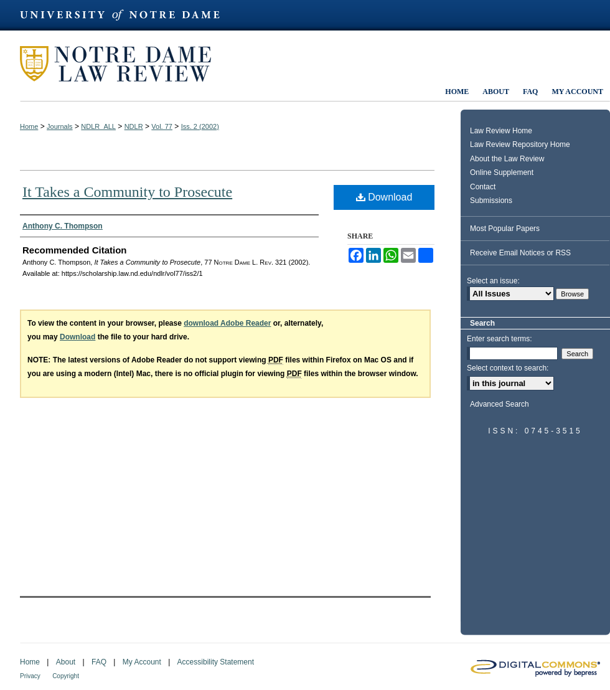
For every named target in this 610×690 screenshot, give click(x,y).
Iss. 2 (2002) (200, 126)
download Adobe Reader (227, 323)
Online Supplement (501, 172)
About (65, 662)
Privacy (30, 676)
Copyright (65, 676)
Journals (60, 126)
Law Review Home (501, 130)
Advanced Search (499, 404)
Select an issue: (493, 280)
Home (29, 126)
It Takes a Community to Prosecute (127, 192)
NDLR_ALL (98, 126)
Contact (482, 186)
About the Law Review (507, 158)
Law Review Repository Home (520, 144)
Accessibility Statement (215, 662)
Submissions (491, 200)
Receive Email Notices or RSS (520, 252)
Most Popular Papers (505, 228)
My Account (142, 662)
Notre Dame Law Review (124, 64)
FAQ (99, 662)
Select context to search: (507, 368)
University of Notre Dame (126, 15)
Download (384, 197)
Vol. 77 (161, 126)
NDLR (133, 126)
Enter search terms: (499, 338)
